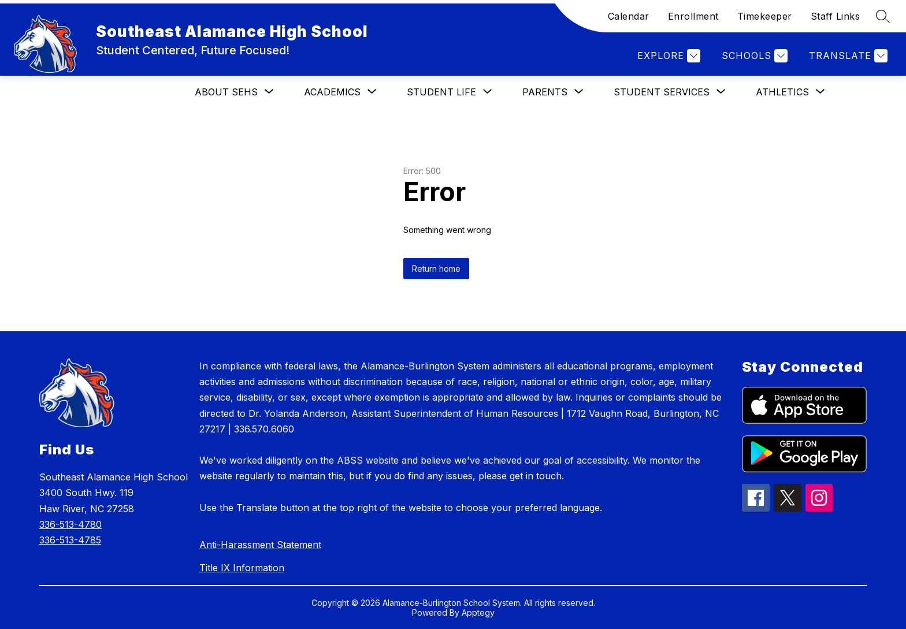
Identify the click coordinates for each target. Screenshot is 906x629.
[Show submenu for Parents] (544, 92)
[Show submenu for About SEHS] (226, 92)
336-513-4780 (70, 524)
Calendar (628, 16)
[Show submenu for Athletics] (782, 92)
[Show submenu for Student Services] (662, 92)
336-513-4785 (70, 540)
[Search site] (883, 16)
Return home (436, 268)
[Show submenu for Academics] (332, 92)
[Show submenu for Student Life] (441, 92)
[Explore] (667, 56)
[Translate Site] (847, 56)
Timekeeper (764, 16)
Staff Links (835, 16)
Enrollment (693, 16)
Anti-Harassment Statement (260, 544)
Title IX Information (241, 568)
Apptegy (478, 612)
